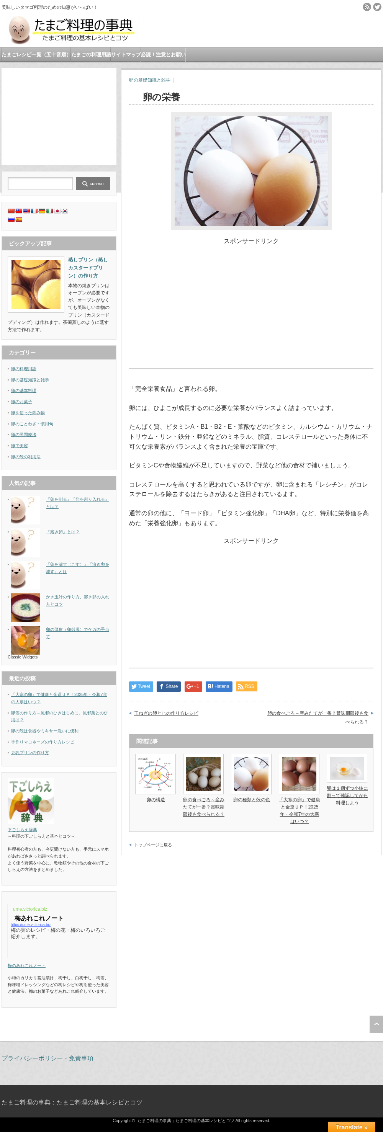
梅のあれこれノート (27, 965)
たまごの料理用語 (91, 54)
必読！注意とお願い (163, 54)
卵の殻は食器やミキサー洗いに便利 (45, 731)
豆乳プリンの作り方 (30, 752)
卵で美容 (19, 445)
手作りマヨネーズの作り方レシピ (42, 742)
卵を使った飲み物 (28, 412)
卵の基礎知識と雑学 (149, 80)
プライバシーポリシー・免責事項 (47, 1058)
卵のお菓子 (21, 401)
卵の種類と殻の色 (251, 799)
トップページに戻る (153, 845)
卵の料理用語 (23, 368)
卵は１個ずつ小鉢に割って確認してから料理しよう (347, 795)
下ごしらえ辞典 (22, 829)
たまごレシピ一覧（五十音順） (36, 54)
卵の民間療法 (23, 434)
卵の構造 (156, 799)
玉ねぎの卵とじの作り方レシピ (166, 713)
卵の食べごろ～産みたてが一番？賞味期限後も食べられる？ (317, 717)
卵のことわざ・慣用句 (32, 423)
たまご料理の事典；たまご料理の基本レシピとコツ (72, 1102)
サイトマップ (126, 54)
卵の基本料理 (23, 390)
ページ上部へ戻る (376, 1024)
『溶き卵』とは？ (63, 531)
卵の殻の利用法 (26, 456)
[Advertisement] (59, 115)
